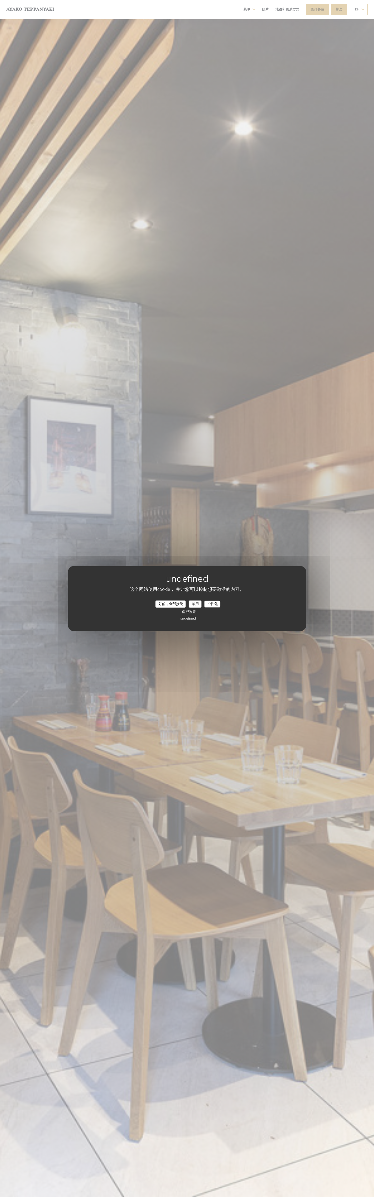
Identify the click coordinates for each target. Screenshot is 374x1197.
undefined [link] (188, 618)
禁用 (195, 603)
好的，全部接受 (171, 603)
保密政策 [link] (189, 611)
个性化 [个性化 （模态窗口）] (212, 603)
